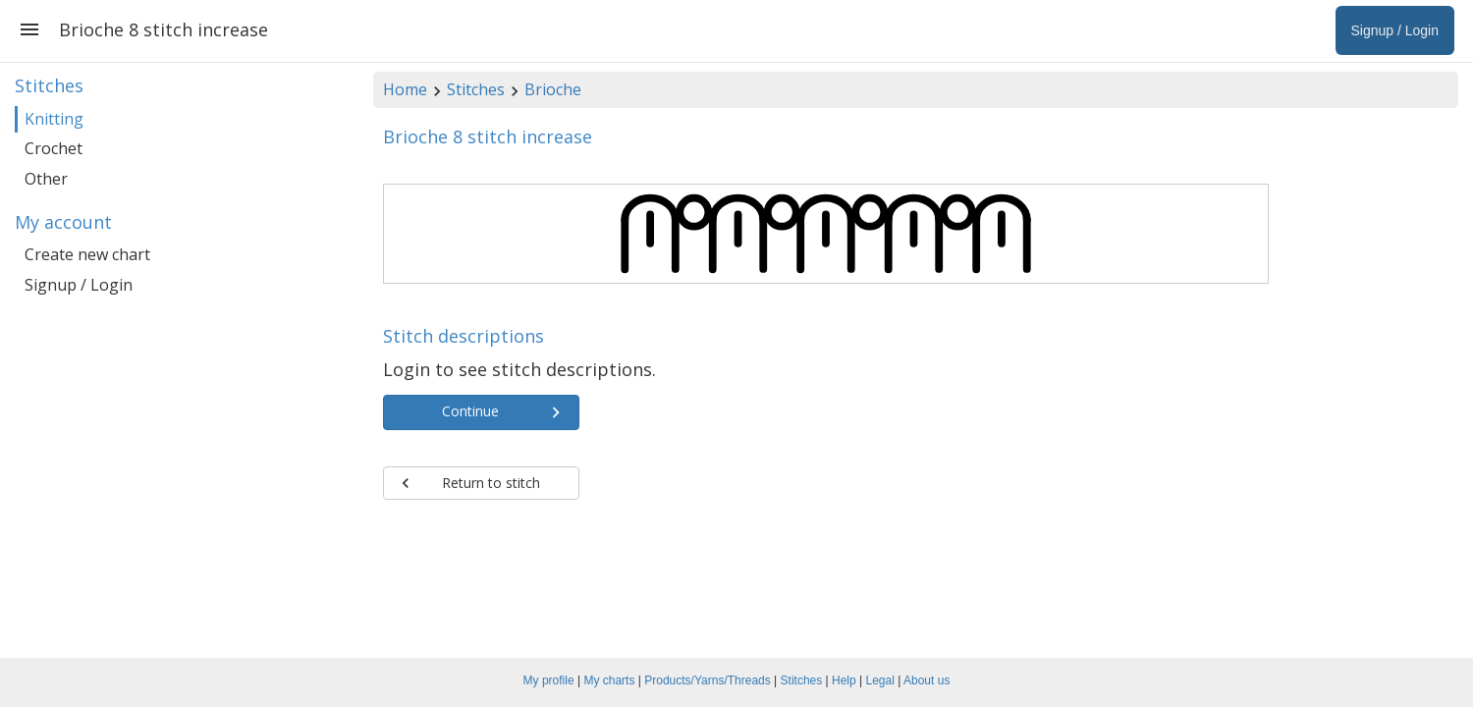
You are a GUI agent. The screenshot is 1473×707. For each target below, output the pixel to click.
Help (844, 680)
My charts (608, 680)
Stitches (476, 89)
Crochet (53, 148)
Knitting (54, 119)
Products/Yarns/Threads (707, 680)
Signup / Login (79, 285)
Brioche (552, 89)
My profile (548, 680)
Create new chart (87, 254)
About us (926, 680)
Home (405, 89)
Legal (880, 680)
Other (46, 179)
